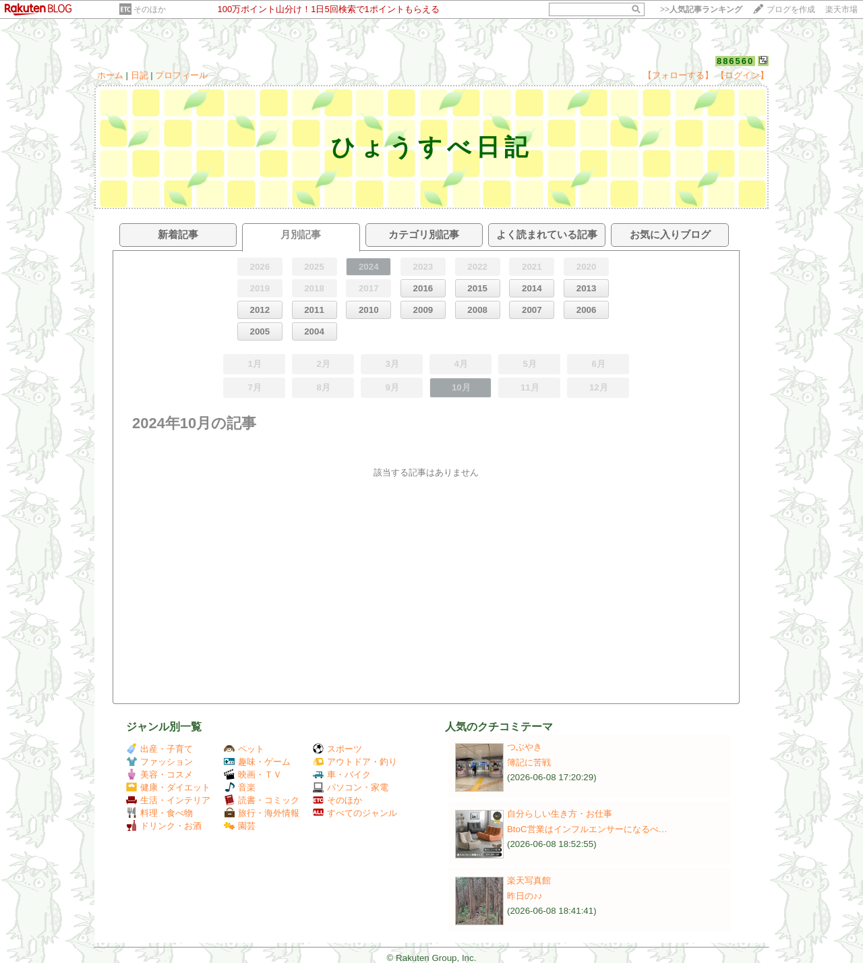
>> (701, 9)
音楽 (240, 787)
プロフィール (181, 75)
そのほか (149, 9)
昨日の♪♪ (524, 896)
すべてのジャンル (355, 813)
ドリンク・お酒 (164, 826)
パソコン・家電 (350, 787)
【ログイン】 (742, 75)
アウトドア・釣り (355, 762)
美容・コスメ (159, 774)
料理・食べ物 (159, 813)
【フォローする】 (678, 75)
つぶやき (524, 747)
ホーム (110, 75)
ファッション (159, 762)
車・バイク (342, 774)
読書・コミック (261, 800)
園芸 (240, 826)
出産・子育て (159, 749)
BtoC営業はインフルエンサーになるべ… (587, 829)
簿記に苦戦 (529, 762)
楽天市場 (841, 9)
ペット (244, 749)
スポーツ (337, 749)
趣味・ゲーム (257, 762)
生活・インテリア (168, 800)
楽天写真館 (529, 880)
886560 (735, 61)
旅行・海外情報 (261, 813)
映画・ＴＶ (253, 774)
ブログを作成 (791, 9)
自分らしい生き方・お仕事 (559, 814)
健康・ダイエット (168, 787)
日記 (139, 75)
